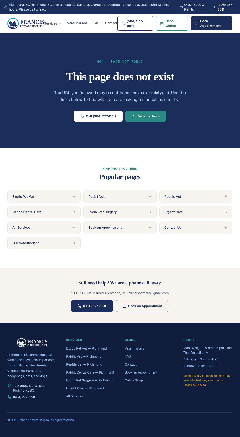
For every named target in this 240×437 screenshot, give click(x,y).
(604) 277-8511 (132, 23)
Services (53, 23)
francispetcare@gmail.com (149, 293)
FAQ (96, 23)
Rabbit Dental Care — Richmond (90, 372)
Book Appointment (208, 23)
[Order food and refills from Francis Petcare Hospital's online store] (195, 7)
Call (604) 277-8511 (98, 116)
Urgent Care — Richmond (85, 388)
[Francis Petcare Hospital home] (26, 23)
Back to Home (146, 116)
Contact (111, 23)
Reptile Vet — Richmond (84, 364)
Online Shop (134, 380)
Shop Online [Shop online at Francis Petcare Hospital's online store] (168, 23)
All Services (75, 396)
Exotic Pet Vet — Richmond (86, 348)
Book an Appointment (142, 306)
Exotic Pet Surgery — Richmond (89, 380)
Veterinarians (77, 23)
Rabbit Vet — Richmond (83, 356)
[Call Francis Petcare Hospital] (225, 7)
